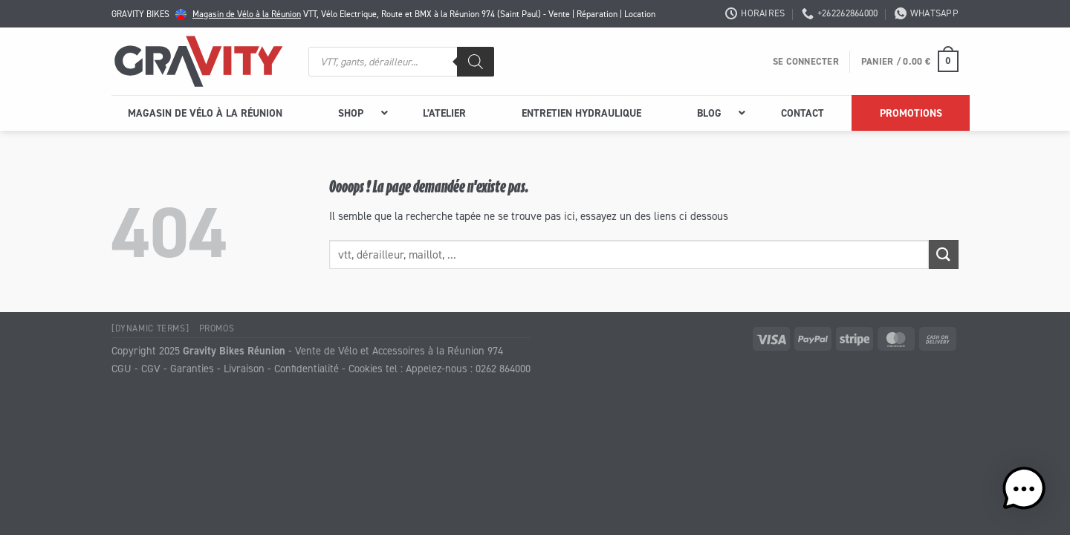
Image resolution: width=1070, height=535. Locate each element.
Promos (217, 328)
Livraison (244, 368)
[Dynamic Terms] (150, 328)
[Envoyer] (944, 254)
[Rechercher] (475, 62)
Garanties (192, 368)
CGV (150, 368)
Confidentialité (306, 368)
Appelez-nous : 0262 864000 (468, 368)
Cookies (365, 368)
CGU (121, 368)
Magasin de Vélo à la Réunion (246, 13)
